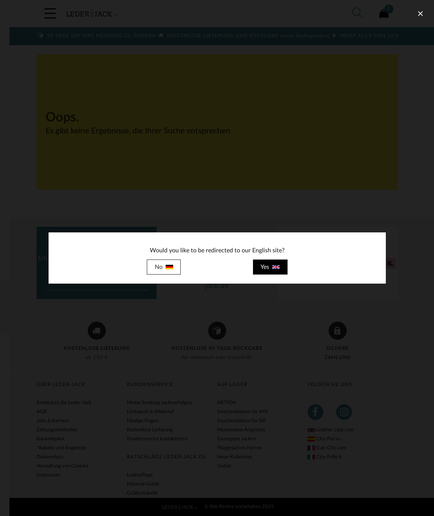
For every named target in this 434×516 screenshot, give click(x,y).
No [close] (164, 267)
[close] (420, 14)
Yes (270, 267)
